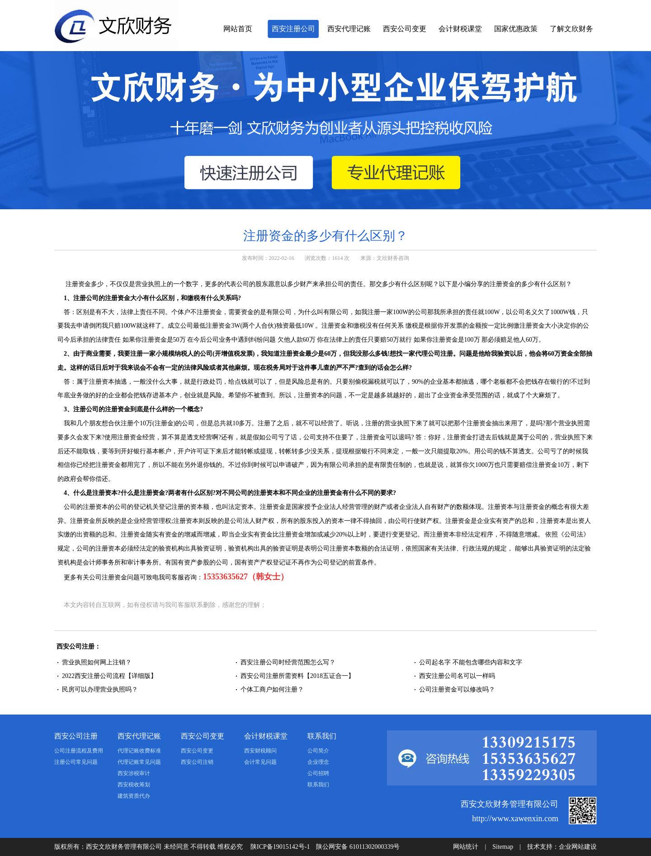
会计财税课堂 (460, 29)
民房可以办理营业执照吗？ (100, 689)
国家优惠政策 (516, 29)
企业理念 (318, 762)
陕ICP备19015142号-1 (280, 846)
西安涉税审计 (134, 773)
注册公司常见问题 (76, 762)
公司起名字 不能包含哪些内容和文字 (470, 662)
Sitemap (502, 846)
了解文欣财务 (571, 29)
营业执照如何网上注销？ (97, 662)
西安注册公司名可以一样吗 (457, 676)
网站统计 (465, 846)
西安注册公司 (293, 29)
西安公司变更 (404, 29)
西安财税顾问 (260, 751)
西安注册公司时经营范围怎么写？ (288, 662)
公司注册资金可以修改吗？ (457, 689)
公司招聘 (318, 773)
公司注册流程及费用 (78, 751)
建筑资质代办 (134, 796)
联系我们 (321, 736)
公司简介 (318, 751)
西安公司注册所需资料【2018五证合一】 (297, 676)
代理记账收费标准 (139, 751)
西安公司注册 (76, 736)
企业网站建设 (578, 846)
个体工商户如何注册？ (272, 689)
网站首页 (237, 29)
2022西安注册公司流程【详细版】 (109, 676)
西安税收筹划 (134, 784)
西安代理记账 (349, 29)
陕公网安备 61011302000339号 (358, 846)
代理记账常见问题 (139, 762)
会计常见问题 (260, 762)
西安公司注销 (197, 762)
